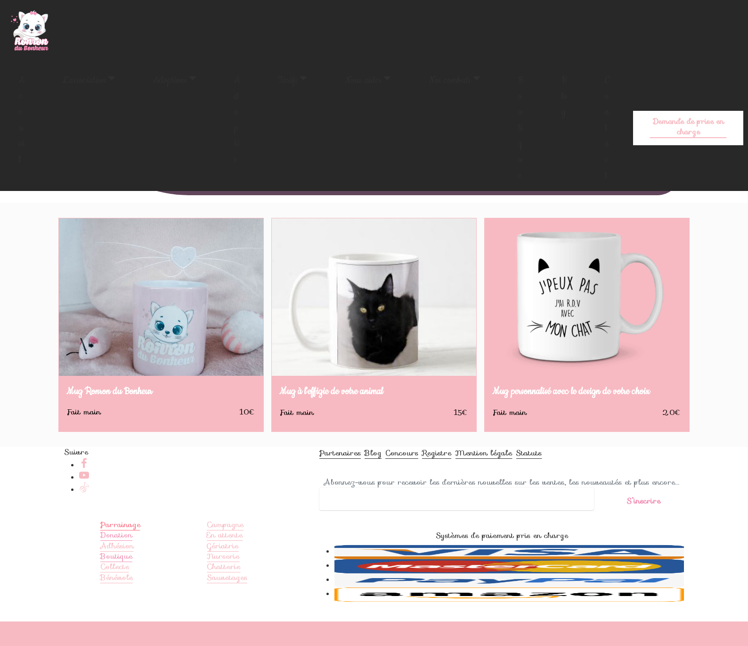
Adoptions (170, 80)
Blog (564, 96)
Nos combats (450, 80)
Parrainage (120, 541)
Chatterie (223, 584)
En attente (225, 552)
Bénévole (116, 594)
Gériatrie (222, 563)
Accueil (21, 120)
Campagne (225, 541)
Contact (607, 128)
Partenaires (340, 470)
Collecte (114, 584)
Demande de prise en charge (688, 127)
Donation (116, 552)
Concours (401, 470)
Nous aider (363, 80)
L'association (84, 80)
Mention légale (483, 470)
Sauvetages (227, 594)
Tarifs (287, 80)
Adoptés (237, 120)
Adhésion (117, 563)
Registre (436, 470)
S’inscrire (643, 501)
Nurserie (223, 573)
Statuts (529, 470)
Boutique (521, 128)
